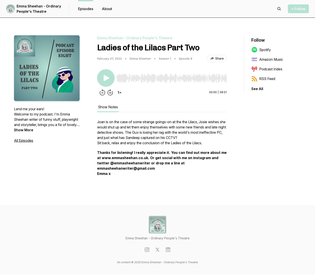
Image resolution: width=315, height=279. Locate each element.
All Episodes (23, 140)
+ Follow (298, 9)
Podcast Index (266, 69)
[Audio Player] (171, 77)
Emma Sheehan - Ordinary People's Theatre (39, 9)
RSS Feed (263, 79)
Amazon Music (267, 59)
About (107, 9)
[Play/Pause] (106, 78)
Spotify (261, 50)
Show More (23, 130)
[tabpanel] (162, 150)
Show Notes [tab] (108, 107)
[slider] (171, 78)
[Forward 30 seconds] (110, 92)
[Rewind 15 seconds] (102, 92)
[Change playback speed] (119, 92)
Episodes (85, 9)
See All (257, 89)
